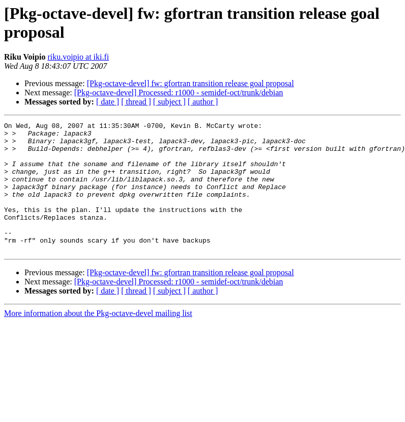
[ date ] (107, 101)
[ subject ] (169, 101)
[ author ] (203, 101)
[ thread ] (136, 101)
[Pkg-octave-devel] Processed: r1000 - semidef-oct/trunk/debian (178, 92)
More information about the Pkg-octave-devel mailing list (98, 339)
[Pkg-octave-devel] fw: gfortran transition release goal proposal (190, 83)
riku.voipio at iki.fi (78, 56)
